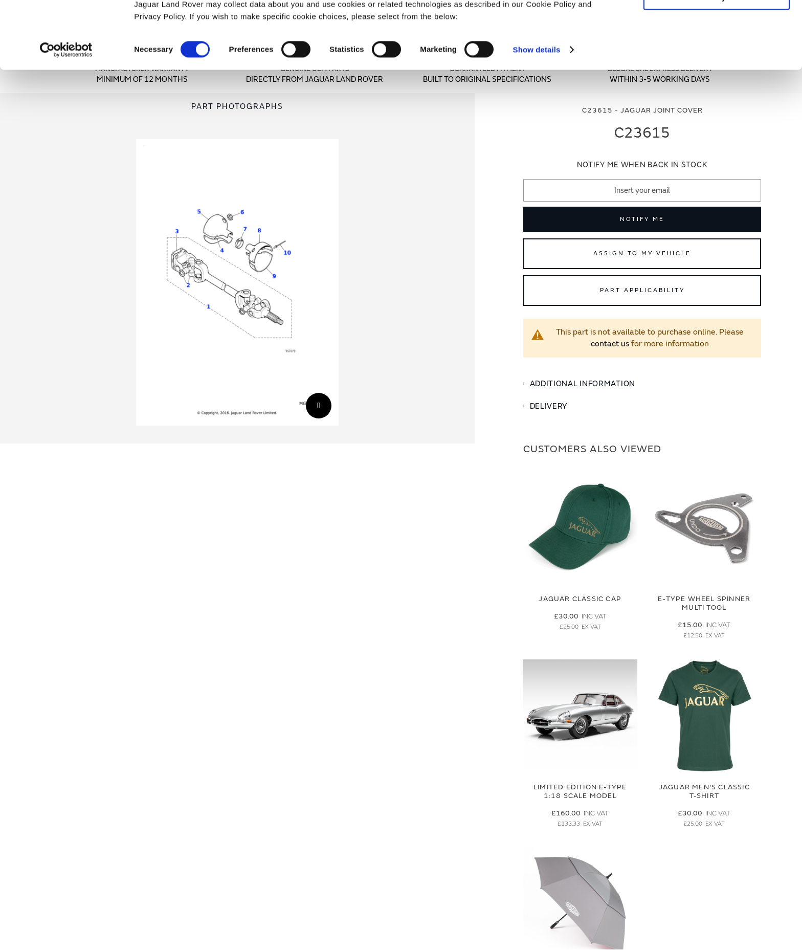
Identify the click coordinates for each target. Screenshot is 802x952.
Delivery (549, 406)
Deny (716, 54)
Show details (537, 107)
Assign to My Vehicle (642, 253)
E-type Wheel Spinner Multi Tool (704, 603)
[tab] (642, 384)
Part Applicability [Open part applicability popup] (642, 290)
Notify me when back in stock (642, 165)
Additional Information (582, 384)
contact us (610, 344)
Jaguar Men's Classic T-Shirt (704, 791)
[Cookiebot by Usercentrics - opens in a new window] (66, 107)
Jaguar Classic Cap (580, 598)
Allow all (716, 24)
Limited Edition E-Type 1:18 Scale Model (580, 791)
